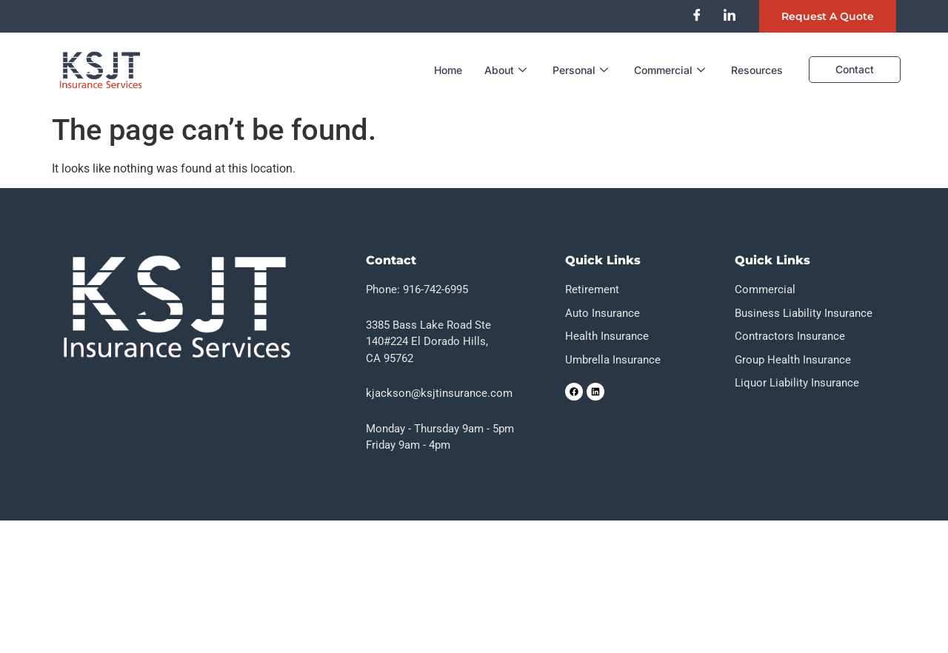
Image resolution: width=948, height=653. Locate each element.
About (507, 70)
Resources (757, 70)
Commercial (671, 70)
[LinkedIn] (729, 15)
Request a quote (827, 16)
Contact (854, 69)
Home (448, 70)
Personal (582, 70)
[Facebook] (697, 15)
